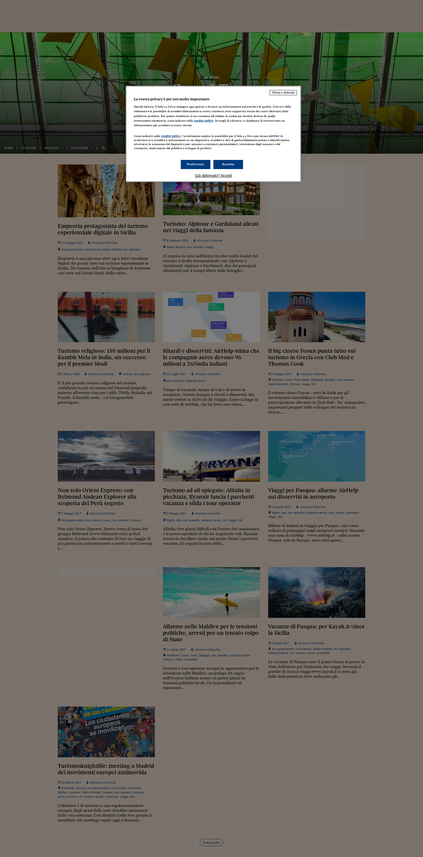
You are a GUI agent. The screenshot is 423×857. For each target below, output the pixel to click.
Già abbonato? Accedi (213, 175)
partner (274, 136)
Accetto (228, 164)
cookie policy (203, 120)
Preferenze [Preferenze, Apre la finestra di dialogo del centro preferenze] (195, 164)
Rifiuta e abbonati (283, 92)
